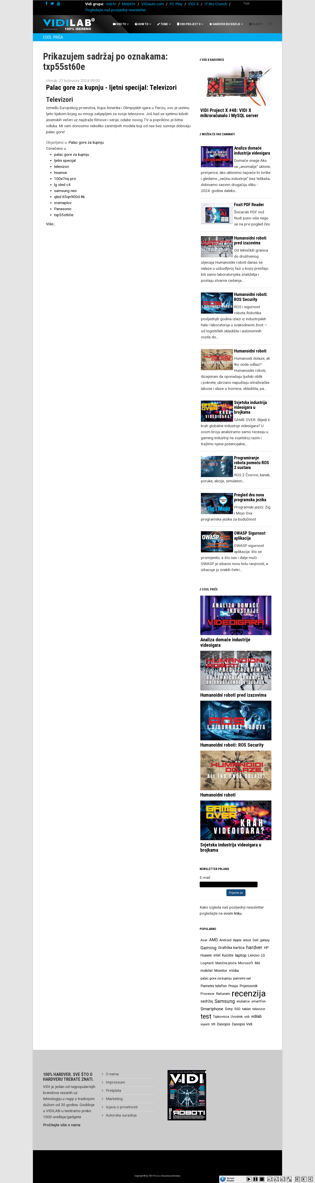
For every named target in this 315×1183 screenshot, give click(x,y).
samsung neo (65, 190)
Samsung (225, 1001)
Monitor (220, 970)
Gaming (208, 947)
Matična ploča (225, 963)
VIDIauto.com (152, 4)
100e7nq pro (65, 178)
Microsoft (245, 963)
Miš (257, 963)
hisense (60, 172)
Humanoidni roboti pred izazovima (250, 240)
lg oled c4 (62, 184)
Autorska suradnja (121, 1115)
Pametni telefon (213, 986)
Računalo (223, 994)
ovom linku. (233, 913)
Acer (204, 940)
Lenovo (253, 955)
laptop (240, 955)
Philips (233, 986)
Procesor (207, 994)
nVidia (234, 970)
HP (266, 948)
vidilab (256, 1016)
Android (225, 940)
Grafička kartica (231, 947)
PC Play (176, 4)
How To (141, 24)
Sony (229, 1009)
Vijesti (256, 24)
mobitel (206, 970)
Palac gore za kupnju (86, 142)
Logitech (207, 963)
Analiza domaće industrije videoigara (252, 150)
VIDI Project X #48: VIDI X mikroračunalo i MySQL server (229, 112)
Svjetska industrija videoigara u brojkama (250, 407)
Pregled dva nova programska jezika (250, 497)
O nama (112, 1074)
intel (217, 955)
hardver (254, 947)
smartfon (258, 1001)
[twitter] (52, 3)
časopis (223, 1024)
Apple (237, 940)
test (205, 1016)
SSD (237, 1009)
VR (213, 1024)
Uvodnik (237, 1017)
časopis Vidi (242, 1024)
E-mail (205, 877)
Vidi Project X (188, 24)
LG (263, 955)
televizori (61, 166)
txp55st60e (63, 215)
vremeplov (63, 202)
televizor (258, 1009)
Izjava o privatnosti (121, 1107)
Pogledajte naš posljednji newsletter (115, 10)
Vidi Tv (119, 24)
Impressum (115, 1082)
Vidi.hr (111, 4)
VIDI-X (194, 4)
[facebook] (46, 3)
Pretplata (113, 1090)
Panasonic (63, 209)
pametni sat (242, 978)
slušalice (243, 1001)
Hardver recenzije (224, 24)
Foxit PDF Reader (249, 204)
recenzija (249, 993)
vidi (247, 1017)
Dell (255, 940)
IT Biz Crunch (216, 4)
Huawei (206, 955)
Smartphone (211, 1008)
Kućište (227, 955)
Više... (51, 224)
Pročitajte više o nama (61, 1125)
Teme (162, 24)
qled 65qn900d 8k (69, 196)
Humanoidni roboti (250, 350)
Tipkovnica (221, 1017)
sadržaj (206, 1001)
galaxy (265, 940)
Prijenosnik (249, 986)
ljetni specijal (65, 160)
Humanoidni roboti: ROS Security (250, 297)
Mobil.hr (129, 4)
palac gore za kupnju (71, 154)
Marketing (114, 1098)
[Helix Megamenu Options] (270, 24)
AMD (213, 940)
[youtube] (58, 3)
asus (247, 940)
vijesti (205, 1024)
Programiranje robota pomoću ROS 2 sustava (251, 462)
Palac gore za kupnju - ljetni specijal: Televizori (111, 87)
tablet (246, 1009)
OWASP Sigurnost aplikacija (249, 535)
